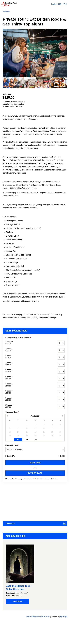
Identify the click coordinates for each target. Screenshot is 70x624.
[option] (11, 82)
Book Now (35, 463)
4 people (28, 364)
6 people (28, 378)
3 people (28, 357)
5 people (28, 371)
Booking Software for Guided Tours (37, 617)
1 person (28, 343)
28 (18, 439)
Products (6, 11)
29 (27, 439)
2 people (28, 350)
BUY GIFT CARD (35, 473)
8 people (28, 392)
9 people (28, 399)
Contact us (10, 524)
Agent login (63, 617)
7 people (28, 385)
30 (35, 439)
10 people (28, 406)
